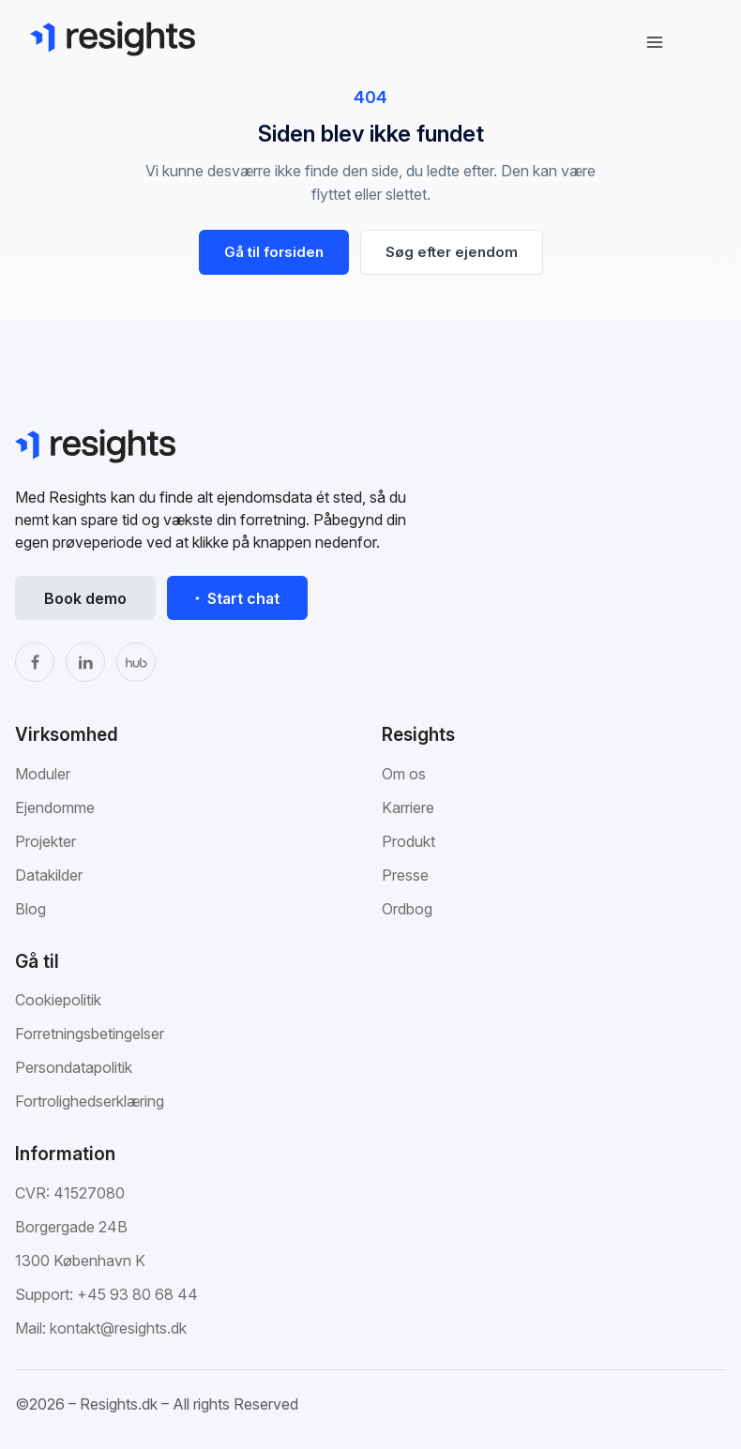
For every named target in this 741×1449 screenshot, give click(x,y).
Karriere (408, 807)
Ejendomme (55, 807)
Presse (405, 875)
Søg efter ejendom (452, 252)
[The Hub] (136, 662)
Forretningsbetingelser (89, 1033)
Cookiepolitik (58, 999)
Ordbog (407, 908)
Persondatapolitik (73, 1067)
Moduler (42, 773)
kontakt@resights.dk (118, 1328)
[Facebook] (34, 662)
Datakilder (49, 875)
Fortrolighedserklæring (89, 1101)
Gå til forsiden (274, 252)
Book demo (85, 598)
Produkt (408, 841)
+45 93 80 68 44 (137, 1294)
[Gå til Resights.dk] (112, 38)
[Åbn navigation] (655, 42)
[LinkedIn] (85, 662)
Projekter (45, 841)
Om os (404, 773)
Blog (30, 908)
